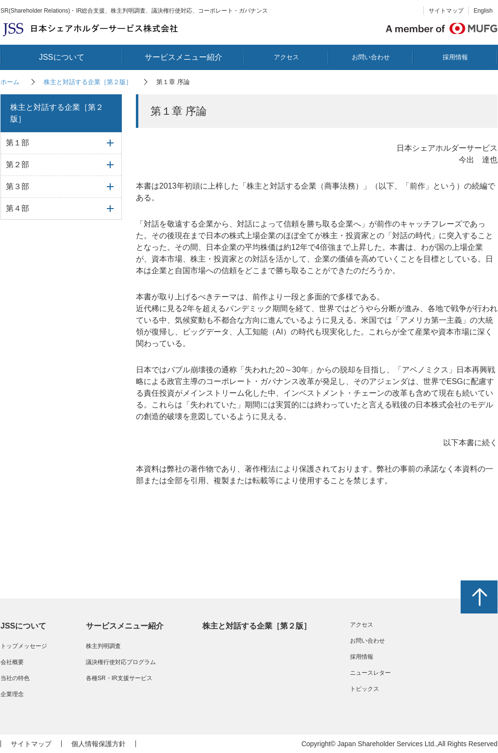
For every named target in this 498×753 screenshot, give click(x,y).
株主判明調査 (103, 646)
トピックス (364, 688)
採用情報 (455, 57)
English (483, 10)
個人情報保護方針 (98, 744)
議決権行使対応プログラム (121, 662)
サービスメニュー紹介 (183, 57)
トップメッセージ (23, 646)
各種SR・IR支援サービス (119, 678)
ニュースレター (370, 672)
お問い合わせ (371, 57)
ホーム (9, 82)
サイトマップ (446, 10)
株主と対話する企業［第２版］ (88, 82)
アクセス (286, 57)
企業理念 (12, 694)
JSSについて (61, 57)
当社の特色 (15, 678)
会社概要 (12, 662)
